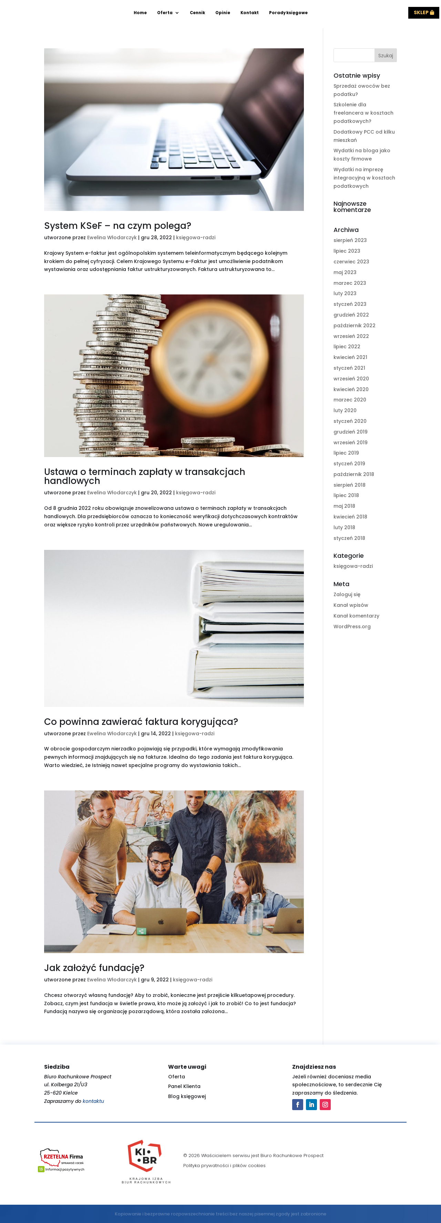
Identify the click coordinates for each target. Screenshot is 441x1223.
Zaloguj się (347, 594)
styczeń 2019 (349, 463)
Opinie (222, 13)
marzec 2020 (350, 399)
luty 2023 (345, 293)
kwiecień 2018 (350, 516)
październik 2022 (355, 325)
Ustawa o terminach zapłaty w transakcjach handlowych (144, 476)
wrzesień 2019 (351, 442)
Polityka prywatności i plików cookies (224, 1165)
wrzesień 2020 (351, 378)
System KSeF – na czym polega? (117, 226)
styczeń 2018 (349, 538)
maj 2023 (345, 272)
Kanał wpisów (351, 605)
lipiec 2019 (346, 452)
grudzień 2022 (351, 314)
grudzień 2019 (351, 431)
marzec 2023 (350, 283)
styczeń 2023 (350, 304)
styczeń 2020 (350, 421)
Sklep (421, 12)
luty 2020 (345, 410)
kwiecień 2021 (350, 357)
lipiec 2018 (346, 495)
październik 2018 (354, 474)
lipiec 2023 (347, 250)
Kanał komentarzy (356, 615)
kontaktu (93, 1101)
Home (140, 13)
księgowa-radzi (195, 237)
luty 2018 (344, 527)
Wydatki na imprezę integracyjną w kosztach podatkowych (364, 178)
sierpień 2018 (350, 485)
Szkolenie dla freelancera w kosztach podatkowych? (363, 113)
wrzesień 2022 (351, 336)
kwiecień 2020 (351, 389)
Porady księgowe (288, 13)
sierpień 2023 (350, 240)
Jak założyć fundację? (94, 968)
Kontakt (249, 13)
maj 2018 (344, 506)
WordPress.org (352, 626)
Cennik (197, 13)
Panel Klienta (184, 1086)
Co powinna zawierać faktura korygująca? (141, 722)
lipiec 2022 (347, 346)
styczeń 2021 (349, 368)
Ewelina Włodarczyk (112, 237)
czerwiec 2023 (351, 261)
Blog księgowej (187, 1096)
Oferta (165, 13)
